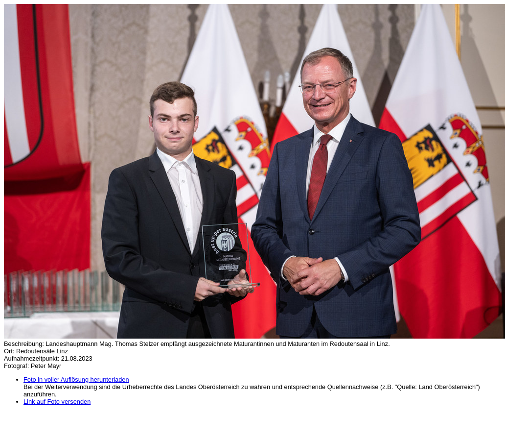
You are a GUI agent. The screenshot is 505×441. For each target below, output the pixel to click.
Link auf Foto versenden (57, 401)
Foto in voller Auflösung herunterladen (76, 379)
